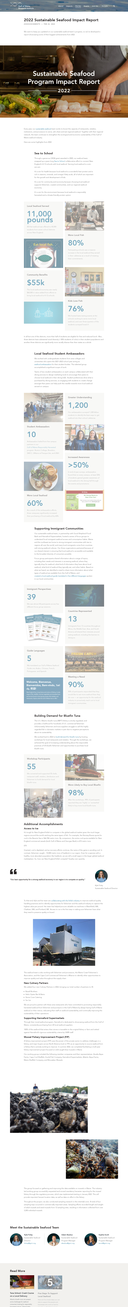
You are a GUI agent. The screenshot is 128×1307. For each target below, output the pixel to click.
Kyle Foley (28, 1235)
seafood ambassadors (42, 364)
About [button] (60, 6)
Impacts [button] (69, 6)
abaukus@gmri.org (67, 1243)
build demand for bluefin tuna (67, 737)
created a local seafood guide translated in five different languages (60, 576)
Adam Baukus (67, 1235)
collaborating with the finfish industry (65, 901)
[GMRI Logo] (22, 6)
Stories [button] (78, 6)
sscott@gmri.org (104, 1243)
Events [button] (86, 6)
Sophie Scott (104, 1235)
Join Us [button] (95, 6)
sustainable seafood (43, 129)
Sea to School (59, 161)
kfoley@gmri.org (30, 1243)
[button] (114, 6)
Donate (105, 6)
